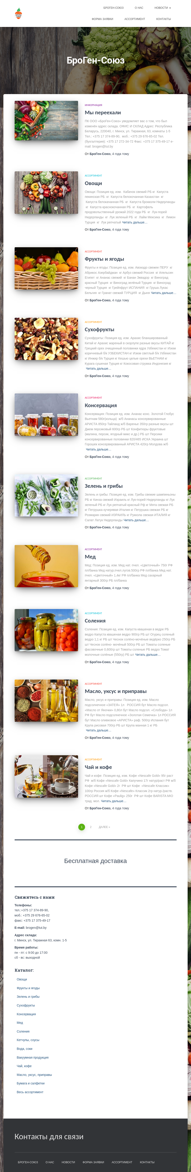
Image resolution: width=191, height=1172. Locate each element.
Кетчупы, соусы (28, 1040)
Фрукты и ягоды (104, 258)
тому (120, 154)
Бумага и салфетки (31, 1083)
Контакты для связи (49, 1136)
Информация (93, 105)
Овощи (93, 183)
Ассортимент (134, 19)
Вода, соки (24, 1049)
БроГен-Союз (113, 7)
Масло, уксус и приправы (116, 691)
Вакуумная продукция (33, 1057)
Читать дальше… (135, 222)
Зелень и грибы (104, 485)
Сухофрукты (99, 329)
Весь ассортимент (30, 1092)
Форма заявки (102, 19)
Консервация (101, 405)
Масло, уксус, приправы (34, 1075)
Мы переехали (103, 112)
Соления (95, 620)
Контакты (163, 19)
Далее (103, 827)
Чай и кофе (98, 767)
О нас (139, 7)
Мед (90, 556)
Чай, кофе (24, 1066)
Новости (163, 7)
